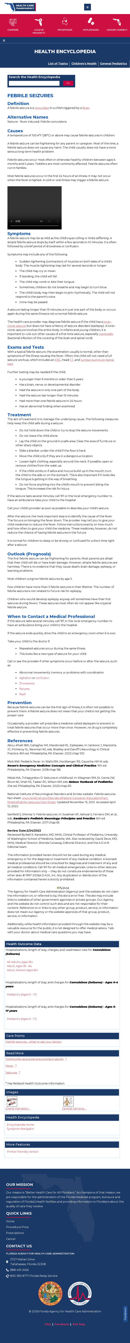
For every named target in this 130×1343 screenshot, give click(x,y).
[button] (13, 24)
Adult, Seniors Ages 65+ (22, 970)
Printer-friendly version (22, 1151)
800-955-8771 (19, 1275)
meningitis (106, 334)
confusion (42, 678)
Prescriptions (15, 1233)
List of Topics (58, 63)
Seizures (13, 1072)
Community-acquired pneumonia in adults (36, 1059)
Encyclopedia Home (20, 1124)
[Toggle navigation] (87, 7)
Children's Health (83, 63)
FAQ (48, 1324)
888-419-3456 (19, 1270)
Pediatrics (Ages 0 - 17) (22, 994)
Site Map (78, 1324)
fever (86, 108)
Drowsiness (26, 683)
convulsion (42, 108)
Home (10, 1221)
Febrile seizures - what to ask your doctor (34, 1041)
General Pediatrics (113, 63)
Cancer (11, 1239)
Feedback (125, 1314)
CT (71, 360)
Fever (11, 1065)
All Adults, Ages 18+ (20, 962)
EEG (58, 360)
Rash (22, 694)
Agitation (25, 678)
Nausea (24, 688)
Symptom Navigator (20, 1128)
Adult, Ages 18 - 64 (19, 966)
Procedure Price (17, 1227)
